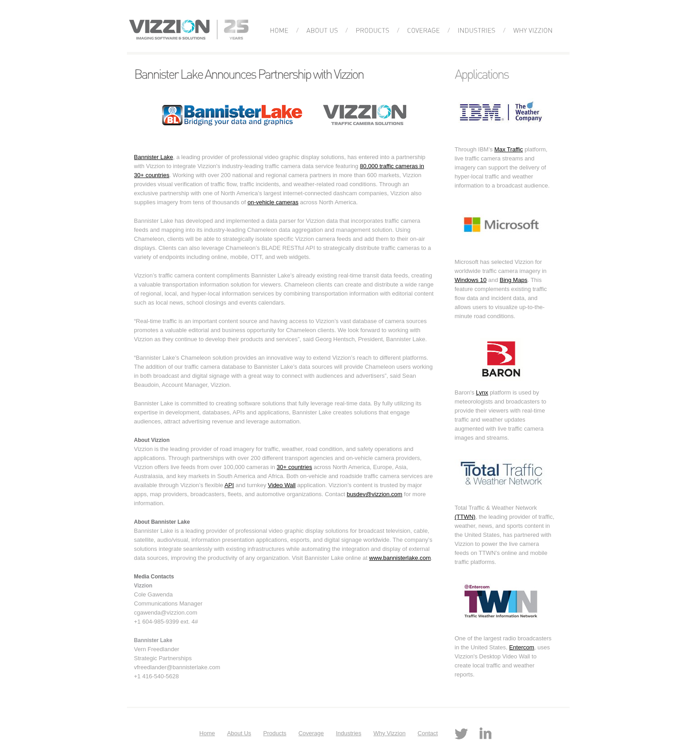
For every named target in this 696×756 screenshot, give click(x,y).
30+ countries (294, 467)
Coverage (311, 733)
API (229, 485)
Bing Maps (513, 280)
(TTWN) (465, 516)
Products (274, 733)
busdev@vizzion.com (374, 494)
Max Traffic (508, 149)
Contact (428, 733)
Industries (348, 733)
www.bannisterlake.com (400, 557)
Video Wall (281, 485)
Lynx (482, 392)
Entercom (521, 647)
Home (207, 733)
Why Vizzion (390, 733)
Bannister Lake (153, 157)
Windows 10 (471, 280)
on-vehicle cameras (273, 202)
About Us (239, 733)
